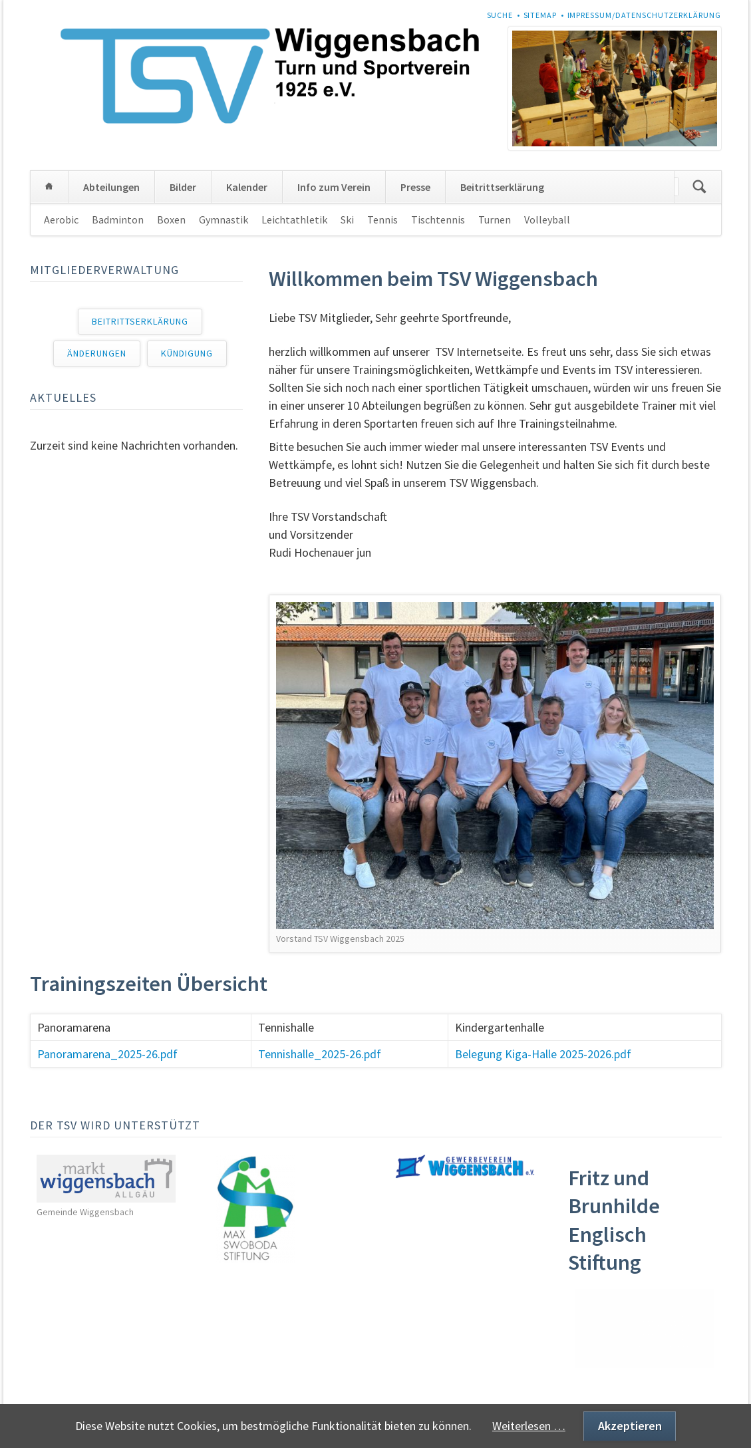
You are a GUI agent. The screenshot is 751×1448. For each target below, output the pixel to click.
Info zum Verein (334, 187)
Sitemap (540, 15)
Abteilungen (111, 187)
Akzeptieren (630, 1425)
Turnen (494, 219)
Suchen (699, 187)
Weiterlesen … (528, 1425)
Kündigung (187, 353)
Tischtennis (438, 219)
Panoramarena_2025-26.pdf (107, 1054)
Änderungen (96, 353)
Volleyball (547, 219)
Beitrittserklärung (502, 187)
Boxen (171, 219)
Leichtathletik (294, 219)
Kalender (246, 187)
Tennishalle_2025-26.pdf (319, 1054)
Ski (347, 219)
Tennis (382, 219)
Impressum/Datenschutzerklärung (644, 15)
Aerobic (61, 219)
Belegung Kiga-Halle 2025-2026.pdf (543, 1054)
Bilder (183, 187)
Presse (415, 187)
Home (49, 187)
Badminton (118, 219)
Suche (500, 15)
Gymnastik (223, 219)
